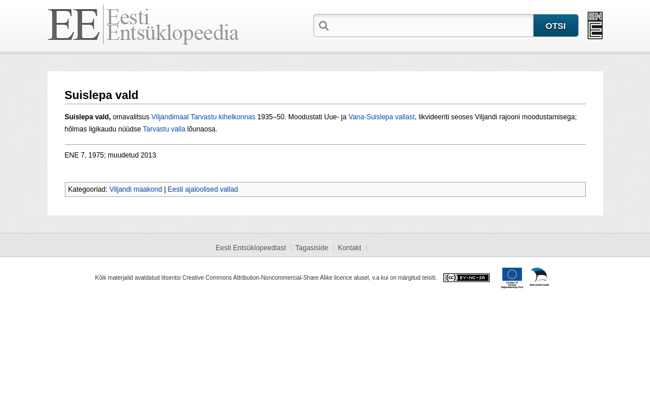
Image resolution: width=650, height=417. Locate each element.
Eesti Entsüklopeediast (251, 248)
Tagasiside (311, 248)
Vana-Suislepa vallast (381, 117)
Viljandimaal (170, 117)
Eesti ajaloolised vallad (203, 189)
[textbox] (432, 25)
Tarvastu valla (164, 129)
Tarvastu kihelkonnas (222, 117)
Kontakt (349, 248)
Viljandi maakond (135, 189)
